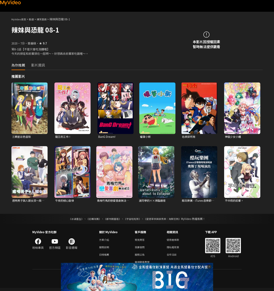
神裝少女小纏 (233, 137)
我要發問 (140, 249)
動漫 (34, 19)
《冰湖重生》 (73, 219)
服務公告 (140, 257)
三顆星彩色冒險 (22, 137)
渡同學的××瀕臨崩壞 (153, 201)
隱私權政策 (176, 249)
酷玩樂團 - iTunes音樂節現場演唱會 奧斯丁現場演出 (198, 201)
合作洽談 (174, 257)
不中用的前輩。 (235, 201)
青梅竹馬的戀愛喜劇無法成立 (112, 201)
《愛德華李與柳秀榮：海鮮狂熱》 (165, 219)
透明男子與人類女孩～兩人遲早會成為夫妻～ (28, 201)
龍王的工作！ (63, 137)
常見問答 (140, 241)
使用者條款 (176, 241)
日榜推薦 (105, 257)
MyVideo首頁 (20, 19)
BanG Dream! (107, 137)
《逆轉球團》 (92, 219)
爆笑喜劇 (46, 19)
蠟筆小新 (145, 137)
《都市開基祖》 (111, 219)
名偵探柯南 (189, 137)
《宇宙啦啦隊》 (132, 219)
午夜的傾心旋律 (65, 201)
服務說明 (105, 249)
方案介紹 (105, 241)
